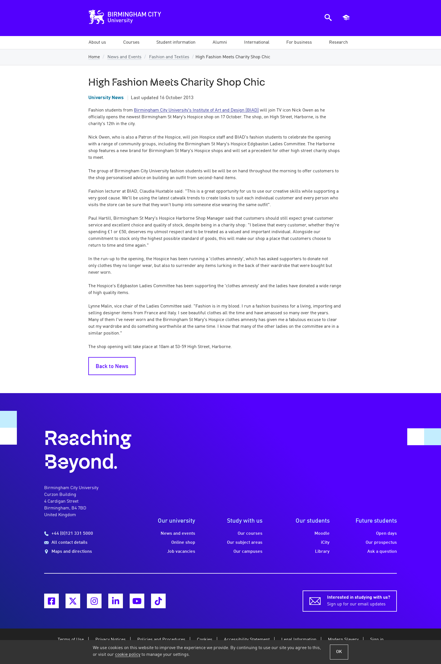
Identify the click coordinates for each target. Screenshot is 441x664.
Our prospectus (381, 542)
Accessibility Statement (247, 640)
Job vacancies (181, 551)
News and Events (124, 57)
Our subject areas (244, 542)
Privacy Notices (110, 640)
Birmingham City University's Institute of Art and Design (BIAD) (196, 110)
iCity (325, 542)
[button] (97, 42)
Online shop (183, 542)
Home (94, 57)
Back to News (112, 366)
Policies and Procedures (161, 640)
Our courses (250, 533)
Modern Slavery (343, 640)
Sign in (377, 640)
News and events (178, 533)
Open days (386, 533)
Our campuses (247, 551)
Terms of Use (71, 640)
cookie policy (127, 654)
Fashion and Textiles (169, 57)
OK (339, 652)
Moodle (322, 533)
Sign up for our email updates (358, 600)
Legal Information (298, 640)
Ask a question (382, 551)
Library (322, 551)
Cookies (204, 640)
